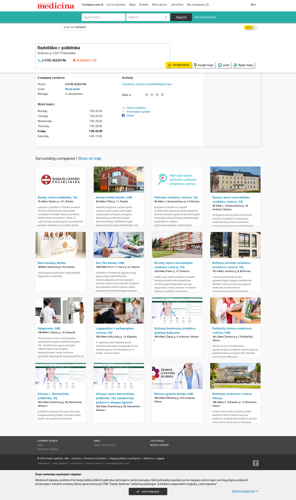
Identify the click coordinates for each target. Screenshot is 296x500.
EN (254, 4)
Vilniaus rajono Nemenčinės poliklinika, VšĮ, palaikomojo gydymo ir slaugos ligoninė (115, 398)
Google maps (204, 65)
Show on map (89, 158)
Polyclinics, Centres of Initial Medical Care (147, 84)
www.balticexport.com (117, 463)
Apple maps (243, 65)
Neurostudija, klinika (52, 263)
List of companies (75, 27)
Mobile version (159, 445)
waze (223, 65)
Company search (92, 4)
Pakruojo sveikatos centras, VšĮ (176, 197)
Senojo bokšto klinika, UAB (114, 197)
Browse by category (47, 449)
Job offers (177, 4)
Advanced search (205, 17)
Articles (144, 4)
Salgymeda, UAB (49, 328)
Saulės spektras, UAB (57, 458)
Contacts (76, 458)
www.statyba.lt (60, 463)
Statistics (148, 458)
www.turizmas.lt (94, 463)
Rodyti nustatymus (245, 491)
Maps (132, 4)
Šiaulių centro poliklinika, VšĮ (57, 197)
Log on (160, 458)
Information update (136, 111)
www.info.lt (44, 463)
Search (181, 17)
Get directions (108, 445)
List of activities (116, 4)
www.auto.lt (77, 463)
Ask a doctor (159, 4)
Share (128, 115)
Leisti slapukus (148, 491)
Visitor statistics (134, 107)
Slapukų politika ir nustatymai (124, 458)
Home (40, 445)
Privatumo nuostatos (95, 458)
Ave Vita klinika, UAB (110, 263)
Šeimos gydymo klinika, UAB (173, 394)
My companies (198, 4)
